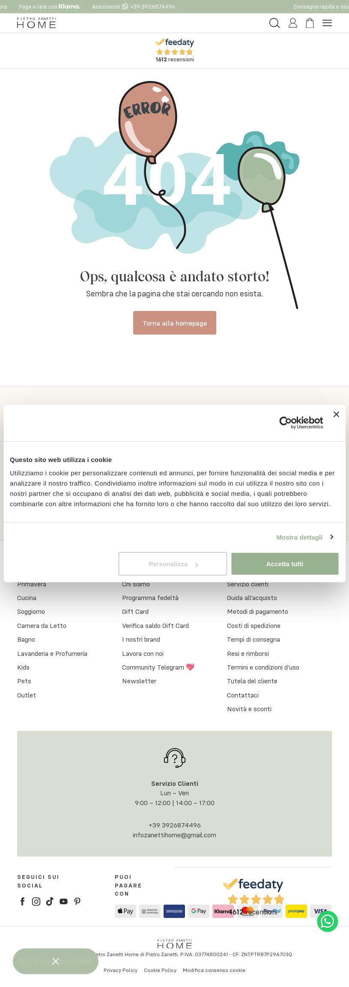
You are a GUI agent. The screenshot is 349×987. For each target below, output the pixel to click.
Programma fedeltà (150, 597)
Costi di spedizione (253, 625)
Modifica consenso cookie (214, 970)
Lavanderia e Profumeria (52, 653)
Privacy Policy (120, 970)
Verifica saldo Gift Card (155, 625)
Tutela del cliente (252, 681)
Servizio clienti (247, 584)
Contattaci (243, 695)
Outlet (26, 695)
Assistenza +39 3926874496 (138, 6)
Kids (23, 667)
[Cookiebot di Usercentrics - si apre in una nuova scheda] (285, 423)
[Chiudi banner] (336, 423)
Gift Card (135, 611)
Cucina (26, 597)
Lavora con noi (143, 653)
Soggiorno (31, 611)
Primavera (31, 584)
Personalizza (173, 563)
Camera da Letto (41, 625)
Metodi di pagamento (257, 611)
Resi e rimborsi (248, 653)
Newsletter (139, 681)
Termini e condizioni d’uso (263, 667)
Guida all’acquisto (252, 597)
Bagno (26, 639)
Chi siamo (136, 584)
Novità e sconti (249, 708)
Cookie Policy (160, 970)
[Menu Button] (327, 23)
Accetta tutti (285, 563)
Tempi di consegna (253, 639)
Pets (24, 681)
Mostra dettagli (299, 536)
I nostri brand (141, 639)
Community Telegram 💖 (158, 667)
